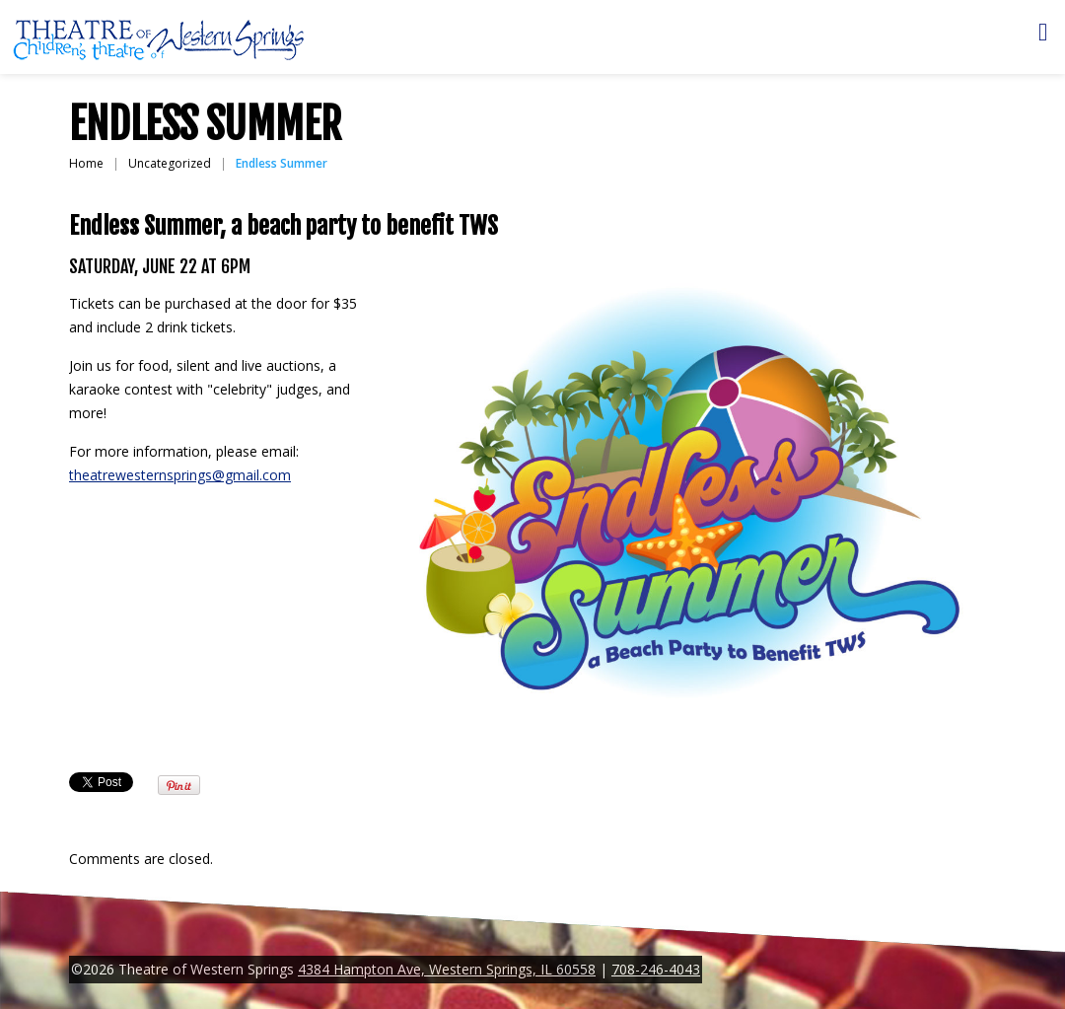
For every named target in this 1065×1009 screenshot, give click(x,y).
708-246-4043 (655, 969)
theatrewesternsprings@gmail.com (180, 475)
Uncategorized (169, 163)
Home (86, 163)
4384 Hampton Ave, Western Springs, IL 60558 (447, 969)
